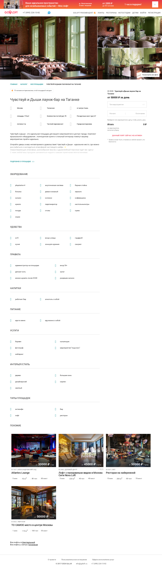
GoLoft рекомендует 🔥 (84, 13)
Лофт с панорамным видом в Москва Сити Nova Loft (80, 474)
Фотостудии (124, 13)
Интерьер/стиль (20, 364)
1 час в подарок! (133, 4)
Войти (143, 13)
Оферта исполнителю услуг (103, 560)
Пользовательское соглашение (74, 560)
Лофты (101, 13)
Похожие (15, 425)
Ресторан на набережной (120, 472)
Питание (15, 309)
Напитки (15, 288)
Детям (135, 13)
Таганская (33, 544)
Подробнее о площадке (20, 161)
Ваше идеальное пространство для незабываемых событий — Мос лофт (46, 4)
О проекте (52, 560)
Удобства (16, 227)
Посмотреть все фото (150, 75)
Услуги (14, 330)
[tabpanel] (33, 450)
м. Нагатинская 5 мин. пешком (85, 4)
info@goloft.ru (81, 564)
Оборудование (19, 174)
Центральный (28, 542)
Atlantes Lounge (20, 472)
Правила (15, 254)
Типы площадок (20, 398)
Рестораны (111, 13)
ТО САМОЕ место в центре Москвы (32, 525)
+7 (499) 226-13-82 (31, 12)
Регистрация (154, 13)
